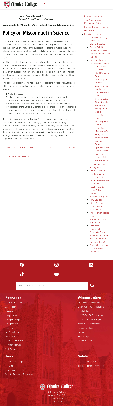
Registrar (82, 332)
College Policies (12, 323)
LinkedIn (91, 265)
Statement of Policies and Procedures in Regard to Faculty (99, 238)
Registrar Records (98, 219)
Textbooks (94, 251)
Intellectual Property (99, 196)
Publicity (71, 147)
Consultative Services (100, 68)
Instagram (56, 265)
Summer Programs (13, 345)
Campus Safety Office (87, 361)
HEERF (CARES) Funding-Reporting (93, 315)
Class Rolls (94, 40)
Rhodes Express (85, 336)
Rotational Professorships (96, 227)
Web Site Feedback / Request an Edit (21, 374)
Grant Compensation (102, 97)
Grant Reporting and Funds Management (102, 105)
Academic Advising (98, 37)
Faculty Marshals (97, 170)
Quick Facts (10, 336)
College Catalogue (13, 319)
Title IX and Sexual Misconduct (91, 365)
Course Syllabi (96, 47)
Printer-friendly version (18, 155)
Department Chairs (98, 50)
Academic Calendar (13, 302)
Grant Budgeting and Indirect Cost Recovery (102, 89)
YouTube (56, 274)
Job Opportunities (12, 332)
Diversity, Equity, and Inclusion (91, 307)
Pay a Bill (9, 365)
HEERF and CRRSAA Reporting (91, 319)
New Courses (96, 199)
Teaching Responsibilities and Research (102, 157)
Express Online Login (14, 361)
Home (21, 16)
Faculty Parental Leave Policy (97, 188)
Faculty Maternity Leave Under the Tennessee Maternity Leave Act (99, 178)
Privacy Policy (11, 378)
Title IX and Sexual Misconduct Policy (92, 21)
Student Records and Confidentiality (99, 247)
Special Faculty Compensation (102, 149)
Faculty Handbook (33, 16)
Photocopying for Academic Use (97, 208)
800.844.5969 (56, 398)
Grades (93, 193)
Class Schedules (97, 43)
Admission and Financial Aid (90, 302)
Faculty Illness (96, 167)
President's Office (85, 328)
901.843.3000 (56, 401)
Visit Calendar (11, 349)
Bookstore (9, 311)
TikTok (22, 274)
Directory (9, 328)
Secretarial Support (98, 232)
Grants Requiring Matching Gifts (18, 147)
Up (50, 147)
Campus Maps (11, 315)
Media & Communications (89, 323)
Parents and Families (14, 340)
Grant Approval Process (102, 81)
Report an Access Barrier (16, 370)
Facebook (22, 265)
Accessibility (10, 307)
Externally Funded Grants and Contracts (36, 19)
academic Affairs (85, 340)
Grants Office (83, 311)
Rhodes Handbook (20, 4)
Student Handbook (93, 16)
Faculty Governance (99, 164)
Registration (95, 222)
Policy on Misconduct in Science (101, 137)
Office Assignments (98, 203)
